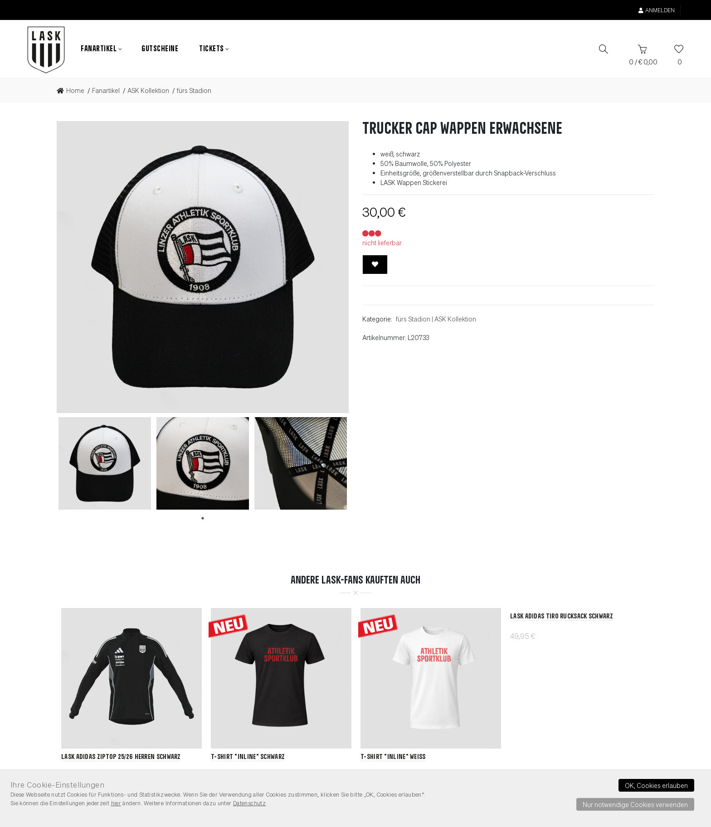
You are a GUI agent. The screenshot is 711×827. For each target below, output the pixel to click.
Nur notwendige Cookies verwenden (635, 804)
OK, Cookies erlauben (656, 785)
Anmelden (656, 10)
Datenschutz (249, 803)
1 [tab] (202, 518)
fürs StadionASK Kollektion (436, 319)
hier (116, 803)
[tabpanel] (105, 463)
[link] (73, 91)
